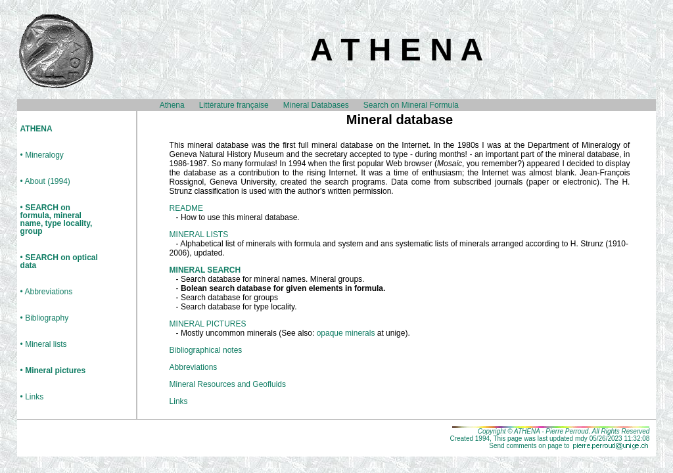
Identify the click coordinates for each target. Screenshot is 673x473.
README (186, 208)
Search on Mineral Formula (411, 105)
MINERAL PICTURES (208, 323)
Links (179, 401)
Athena (172, 105)
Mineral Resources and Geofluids (228, 384)
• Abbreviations (46, 292)
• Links (32, 397)
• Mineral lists (43, 344)
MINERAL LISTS (199, 234)
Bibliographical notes (206, 350)
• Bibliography (44, 318)
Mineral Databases (316, 105)
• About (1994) (45, 181)
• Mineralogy (42, 155)
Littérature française (234, 105)
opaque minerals (346, 333)
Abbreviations (194, 367)
